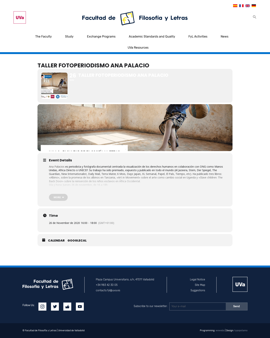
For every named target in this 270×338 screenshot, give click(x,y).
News (224, 36)
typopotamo (241, 330)
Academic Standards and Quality (152, 36)
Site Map (200, 285)
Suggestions (197, 290)
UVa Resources (138, 47)
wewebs (220, 330)
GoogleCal (77, 240)
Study (69, 36)
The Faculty (43, 36)
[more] (58, 197)
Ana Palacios (56, 166)
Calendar (56, 240)
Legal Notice (197, 279)
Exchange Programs (101, 36)
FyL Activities (197, 36)
